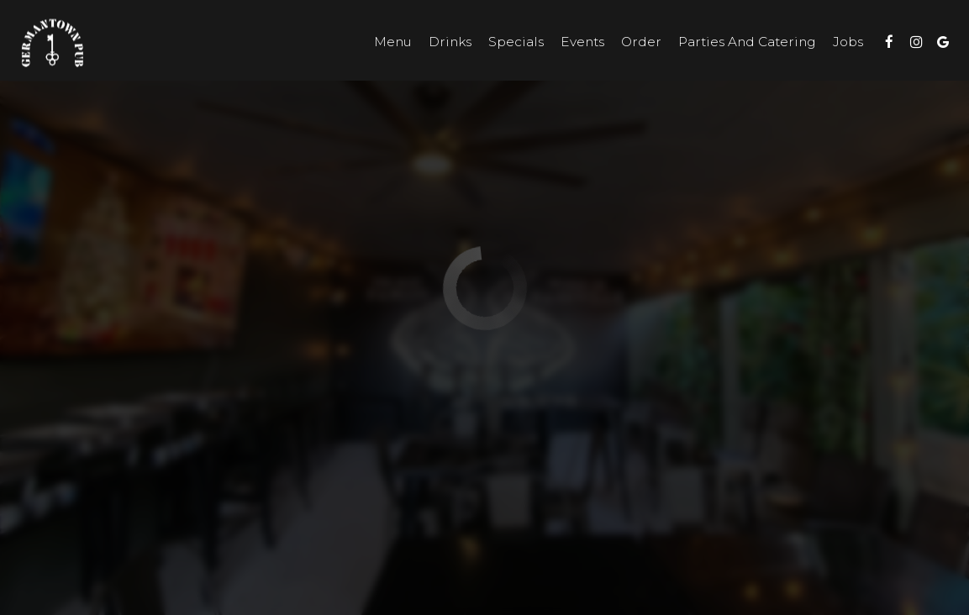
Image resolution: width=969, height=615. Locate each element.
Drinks (450, 42)
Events (582, 42)
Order (641, 42)
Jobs (848, 42)
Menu (393, 42)
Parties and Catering (747, 42)
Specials (516, 42)
